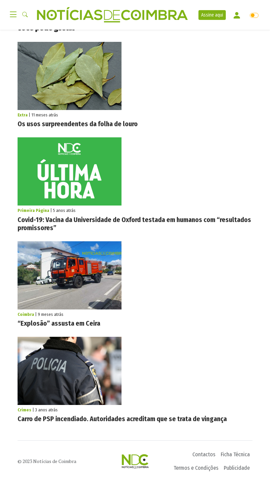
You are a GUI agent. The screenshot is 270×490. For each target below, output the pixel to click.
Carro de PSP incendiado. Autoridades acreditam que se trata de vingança (122, 419)
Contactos (203, 454)
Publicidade (237, 468)
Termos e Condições (195, 468)
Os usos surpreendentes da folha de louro (78, 124)
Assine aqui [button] (212, 15)
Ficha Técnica (235, 454)
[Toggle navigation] (15, 14)
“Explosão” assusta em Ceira (59, 323)
